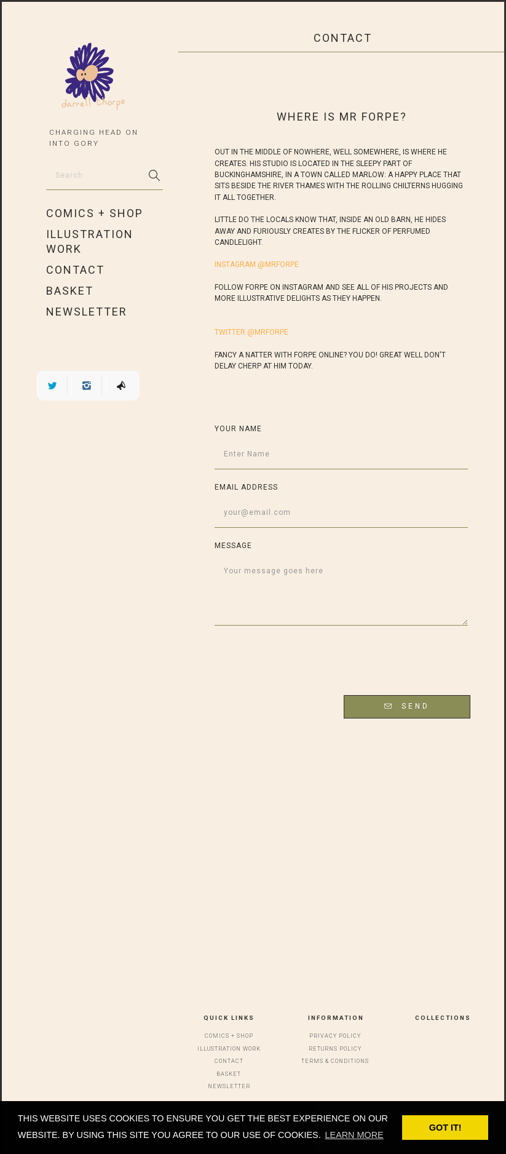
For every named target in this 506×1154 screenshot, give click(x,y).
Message (233, 545)
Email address (246, 487)
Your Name (238, 428)
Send (407, 706)
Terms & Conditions (335, 1061)
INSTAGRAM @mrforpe (257, 264)
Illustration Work (89, 241)
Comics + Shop (94, 213)
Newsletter (86, 311)
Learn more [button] (354, 1135)
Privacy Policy (335, 1036)
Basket (69, 290)
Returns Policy (335, 1049)
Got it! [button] (445, 1127)
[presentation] (374, 662)
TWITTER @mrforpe (251, 332)
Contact (75, 269)
